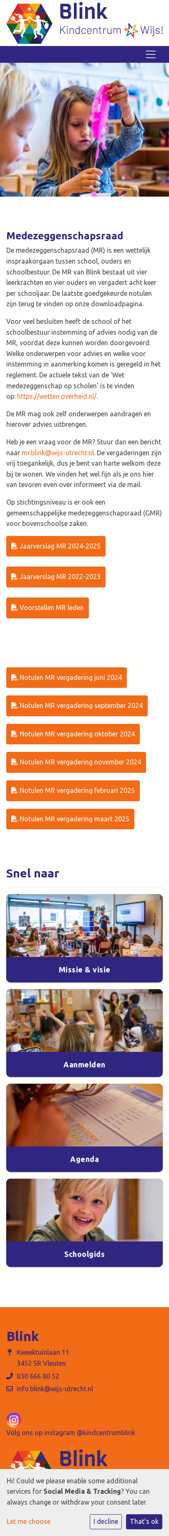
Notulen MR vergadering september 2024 (77, 705)
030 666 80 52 (38, 1376)
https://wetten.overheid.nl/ (56, 396)
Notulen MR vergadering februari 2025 (73, 790)
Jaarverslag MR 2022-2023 (56, 576)
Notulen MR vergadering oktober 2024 (73, 734)
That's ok (144, 1521)
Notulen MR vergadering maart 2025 (70, 819)
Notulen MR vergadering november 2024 (76, 762)
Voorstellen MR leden (47, 607)
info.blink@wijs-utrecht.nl (55, 1388)
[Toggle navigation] (150, 54)
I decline (105, 1521)
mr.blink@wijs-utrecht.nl (58, 452)
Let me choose (28, 1521)
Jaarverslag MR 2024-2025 (56, 546)
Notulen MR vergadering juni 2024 (66, 677)
